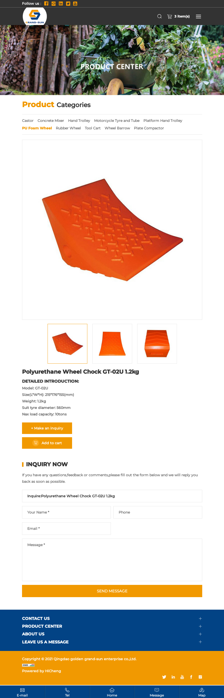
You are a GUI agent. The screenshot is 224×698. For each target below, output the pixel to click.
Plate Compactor (149, 128)
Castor (28, 120)
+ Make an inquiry (47, 428)
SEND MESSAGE (112, 591)
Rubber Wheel (68, 128)
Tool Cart (93, 128)
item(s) (178, 16)
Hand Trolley (79, 120)
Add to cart (52, 443)
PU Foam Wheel (37, 128)
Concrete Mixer (51, 120)
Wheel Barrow (117, 128)
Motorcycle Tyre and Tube (116, 120)
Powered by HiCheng (41, 671)
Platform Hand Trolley (162, 120)
